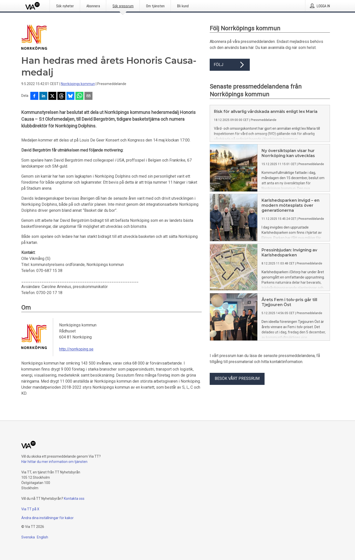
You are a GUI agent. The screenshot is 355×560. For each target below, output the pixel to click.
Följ (230, 64)
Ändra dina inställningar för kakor (47, 518)
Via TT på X (30, 509)
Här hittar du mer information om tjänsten (54, 462)
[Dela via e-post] (88, 96)
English (42, 537)
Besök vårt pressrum (237, 378)
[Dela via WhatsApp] (79, 96)
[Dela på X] (52, 96)
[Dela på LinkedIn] (43, 96)
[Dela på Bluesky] (70, 96)
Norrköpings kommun (78, 84)
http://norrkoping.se (76, 349)
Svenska (28, 537)
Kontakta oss (74, 499)
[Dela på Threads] (61, 96)
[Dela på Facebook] (34, 96)
